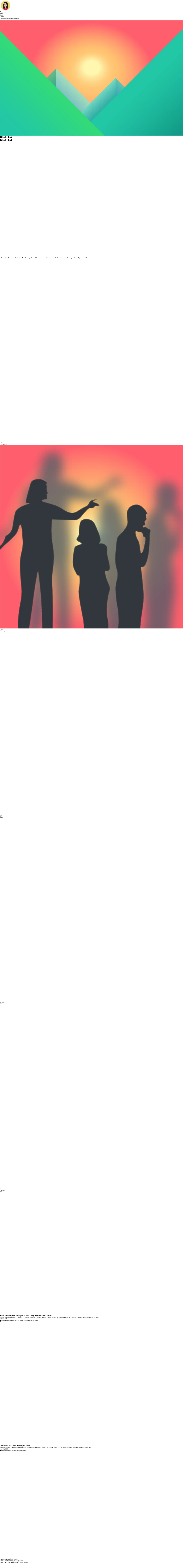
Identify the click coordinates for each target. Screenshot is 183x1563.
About (26, 1562)
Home (1, 18)
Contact (2, 16)
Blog (1, 13)
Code (1, 15)
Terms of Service (14, 1562)
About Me (3, 12)
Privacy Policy (4, 1562)
